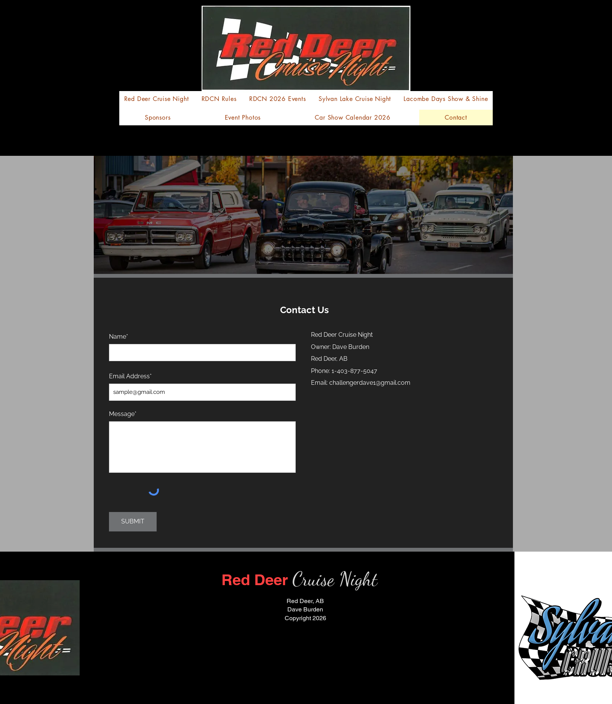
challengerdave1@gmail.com (369, 382)
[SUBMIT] (133, 521)
